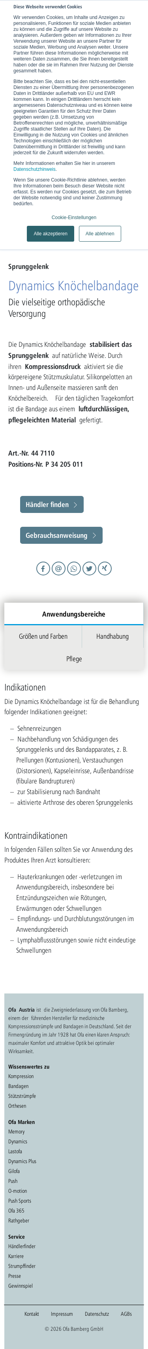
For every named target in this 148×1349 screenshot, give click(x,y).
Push (12, 1181)
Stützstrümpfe (22, 1096)
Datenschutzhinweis (34, 169)
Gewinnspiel (20, 1286)
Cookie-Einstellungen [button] (74, 217)
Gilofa (14, 1171)
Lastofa (15, 1151)
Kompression (21, 1076)
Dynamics (17, 1141)
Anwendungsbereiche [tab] (73, 613)
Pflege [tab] (74, 659)
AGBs (126, 1314)
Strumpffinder (22, 1266)
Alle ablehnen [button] (100, 234)
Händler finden (47, 504)
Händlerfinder (22, 1246)
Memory (16, 1131)
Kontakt (31, 1314)
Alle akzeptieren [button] (50, 234)
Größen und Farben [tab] (43, 636)
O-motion (17, 1191)
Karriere (16, 1256)
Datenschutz (97, 1314)
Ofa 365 (16, 1210)
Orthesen (17, 1106)
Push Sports (19, 1201)
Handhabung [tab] (112, 636)
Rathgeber (18, 1220)
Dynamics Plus (22, 1161)
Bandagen (18, 1086)
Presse (14, 1276)
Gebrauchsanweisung (57, 535)
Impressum (62, 1314)
